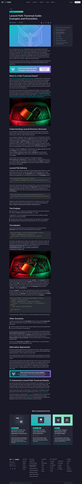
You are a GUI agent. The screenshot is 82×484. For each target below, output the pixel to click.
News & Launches (15, 426)
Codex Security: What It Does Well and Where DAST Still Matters (39, 430)
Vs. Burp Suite (60, 461)
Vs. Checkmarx (52, 463)
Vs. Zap (51, 469)
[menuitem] (29, 2)
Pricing (24, 467)
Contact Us (69, 467)
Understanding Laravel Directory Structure (60, 30)
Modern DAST (32, 459)
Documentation (44, 461)
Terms (27, 481)
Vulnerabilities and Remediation (16, 11)
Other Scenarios (59, 38)
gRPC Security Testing (33, 470)
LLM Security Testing (33, 466)
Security (68, 465)
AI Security (35, 426)
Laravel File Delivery (60, 32)
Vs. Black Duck (60, 459)
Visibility (24, 461)
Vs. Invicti (51, 465)
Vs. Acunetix (52, 459)
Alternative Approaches (61, 40)
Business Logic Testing (34, 474)
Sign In (71, 2)
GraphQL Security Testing (34, 472)
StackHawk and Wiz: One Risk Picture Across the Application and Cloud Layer (19, 430)
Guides (43, 463)
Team (68, 461)
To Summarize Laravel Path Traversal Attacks (62, 43)
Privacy (30, 481)
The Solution (58, 36)
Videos (43, 467)
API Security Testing (33, 461)
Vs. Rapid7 (59, 465)
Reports (43, 469)
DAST (40, 426)
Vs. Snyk (51, 467)
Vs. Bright (51, 461)
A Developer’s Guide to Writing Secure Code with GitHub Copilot (60, 430)
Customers (69, 459)
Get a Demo (77, 2)
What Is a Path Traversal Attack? (63, 27)
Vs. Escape (60, 463)
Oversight (24, 465)
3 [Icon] (30, 2)
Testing (24, 463)
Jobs (68, 463)
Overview (24, 459)
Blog (11, 9)
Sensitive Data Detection (34, 468)
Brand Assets (69, 469)
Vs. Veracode (60, 467)
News (43, 465)
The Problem (58, 34)
